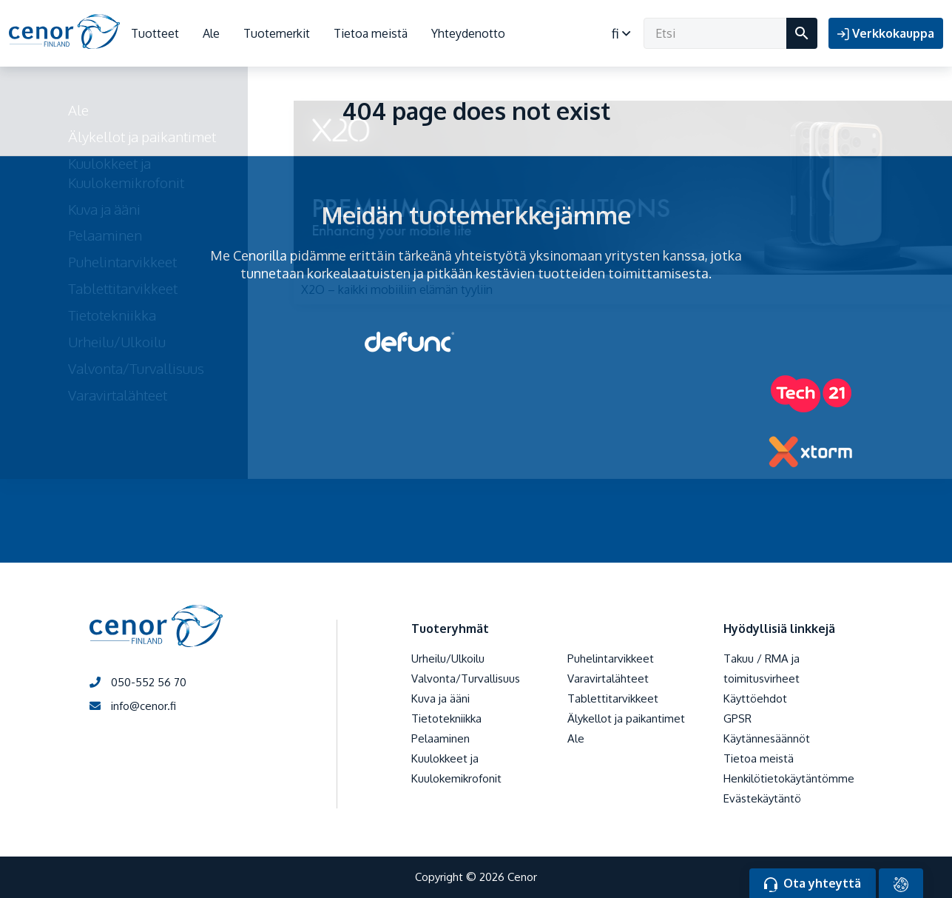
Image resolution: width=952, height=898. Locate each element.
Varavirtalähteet (608, 678)
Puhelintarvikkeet (610, 658)
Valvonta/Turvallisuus (465, 678)
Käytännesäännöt (766, 738)
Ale (211, 33)
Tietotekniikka (446, 718)
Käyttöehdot (755, 698)
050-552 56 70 (138, 682)
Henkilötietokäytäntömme (788, 778)
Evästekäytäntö (762, 798)
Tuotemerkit (276, 33)
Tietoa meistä (371, 33)
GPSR (737, 718)
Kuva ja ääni (440, 698)
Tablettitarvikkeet (612, 698)
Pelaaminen (440, 738)
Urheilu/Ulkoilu (448, 658)
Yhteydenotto (468, 33)
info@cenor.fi (133, 706)
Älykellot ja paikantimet (626, 718)
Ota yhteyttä (812, 884)
